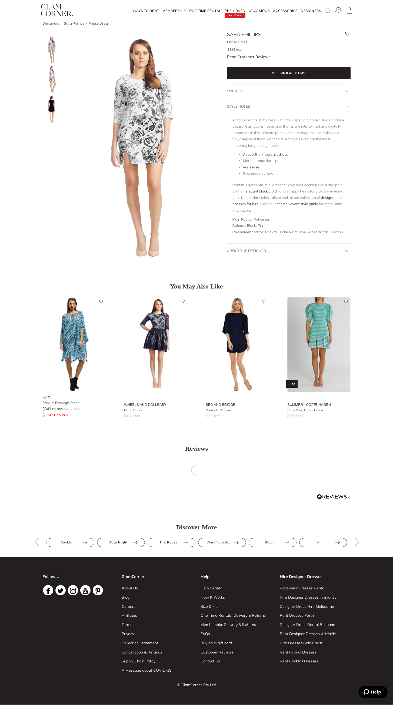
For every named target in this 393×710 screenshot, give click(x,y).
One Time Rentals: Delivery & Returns (233, 615)
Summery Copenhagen (309, 404)
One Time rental (205, 11)
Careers (128, 606)
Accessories (285, 11)
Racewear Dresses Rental (302, 588)
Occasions (259, 11)
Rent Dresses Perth (297, 615)
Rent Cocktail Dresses (299, 661)
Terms (127, 624)
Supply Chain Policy (138, 661)
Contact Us (210, 661)
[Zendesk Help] (373, 692)
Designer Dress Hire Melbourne (307, 606)
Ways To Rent (146, 11)
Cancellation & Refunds (142, 652)
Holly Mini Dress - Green (305, 410)
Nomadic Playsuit (219, 410)
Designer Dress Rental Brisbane (307, 624)
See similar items (288, 73)
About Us (130, 588)
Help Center (211, 588)
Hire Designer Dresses (301, 576)
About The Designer (287, 251)
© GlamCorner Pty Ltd (196, 684)
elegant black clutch (261, 191)
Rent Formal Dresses (298, 652)
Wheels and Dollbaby (145, 404)
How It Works (213, 597)
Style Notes (287, 107)
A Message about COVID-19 (146, 670)
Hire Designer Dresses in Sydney (308, 597)
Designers (311, 11)
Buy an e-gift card (216, 643)
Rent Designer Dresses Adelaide (308, 633)
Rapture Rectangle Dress (60, 403)
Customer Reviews (217, 652)
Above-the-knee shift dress (265, 154)
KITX (46, 397)
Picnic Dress (133, 410)
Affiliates (129, 615)
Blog (125, 597)
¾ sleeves (251, 167)
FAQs (205, 633)
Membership (174, 11)
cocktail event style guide (297, 204)
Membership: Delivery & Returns (228, 624)
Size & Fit (287, 91)
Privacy (128, 633)
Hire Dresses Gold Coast (301, 643)
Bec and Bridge (220, 404)
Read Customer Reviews (248, 56)
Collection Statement (140, 643)
